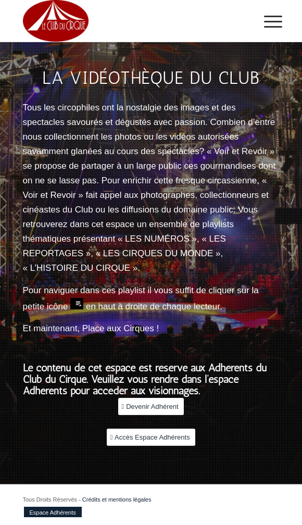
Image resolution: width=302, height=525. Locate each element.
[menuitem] (265, 22)
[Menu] (265, 22)
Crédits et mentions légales (117, 499)
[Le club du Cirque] (125, 21)
